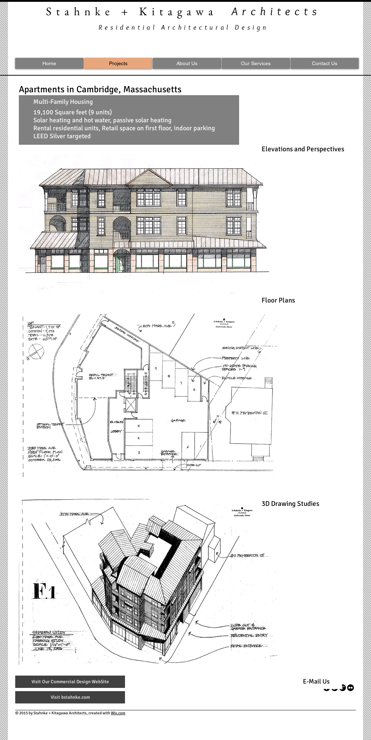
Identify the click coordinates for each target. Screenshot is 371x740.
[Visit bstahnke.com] (70, 697)
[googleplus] (342, 687)
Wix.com (118, 713)
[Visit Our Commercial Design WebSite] (70, 682)
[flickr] (350, 687)
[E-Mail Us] (316, 682)
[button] (148, 223)
